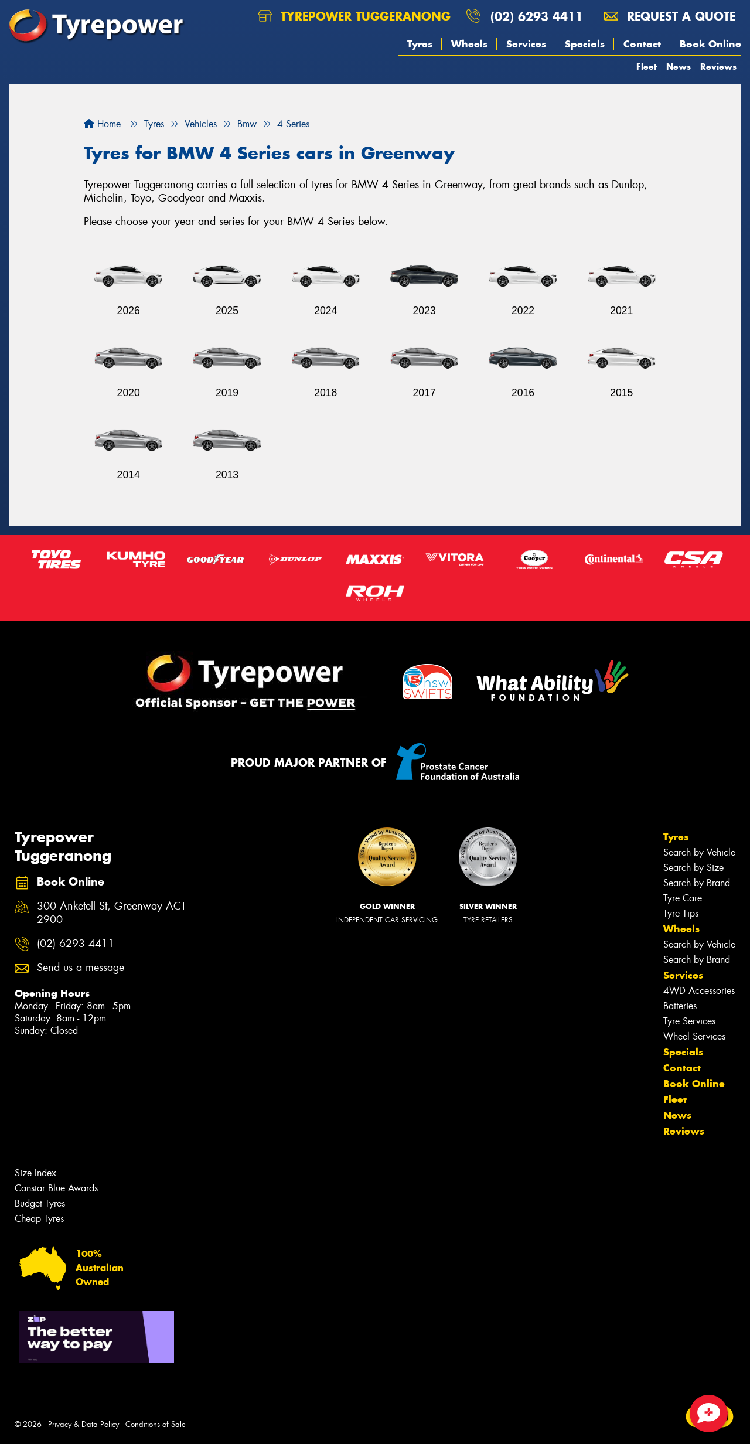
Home (102, 124)
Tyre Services (689, 1021)
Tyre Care (682, 898)
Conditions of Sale (155, 1424)
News (678, 66)
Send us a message (80, 968)
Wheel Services (694, 1036)
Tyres (419, 44)
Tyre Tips (680, 913)
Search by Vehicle (699, 852)
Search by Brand (696, 883)
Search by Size (693, 867)
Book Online (710, 44)
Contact (642, 44)
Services (526, 44)
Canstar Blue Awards (56, 1188)
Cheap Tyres (39, 1219)
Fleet (646, 66)
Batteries (680, 1006)
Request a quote (669, 16)
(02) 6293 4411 (536, 16)
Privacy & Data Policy (83, 1424)
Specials (585, 44)
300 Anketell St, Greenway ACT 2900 (111, 913)
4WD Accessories (699, 991)
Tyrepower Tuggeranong (354, 16)
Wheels (469, 44)
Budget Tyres (40, 1203)
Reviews (718, 66)
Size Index (35, 1173)
